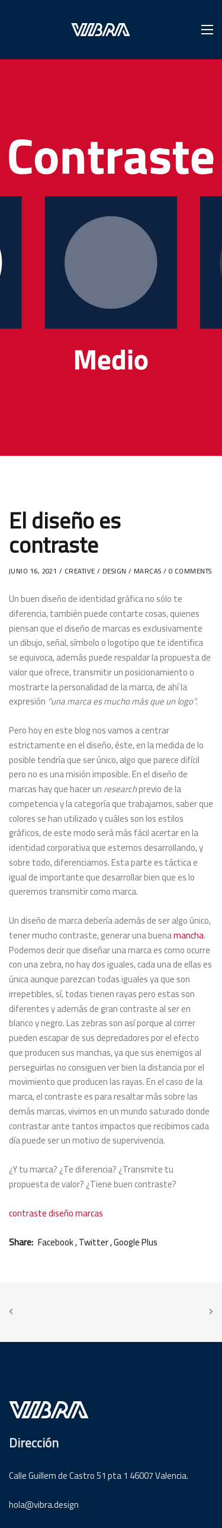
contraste (28, 1213)
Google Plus (135, 1242)
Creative (80, 571)
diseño (61, 1213)
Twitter (93, 1242)
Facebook (55, 1242)
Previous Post (13, 1312)
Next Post (208, 1312)
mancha (188, 935)
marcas (148, 571)
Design (114, 571)
